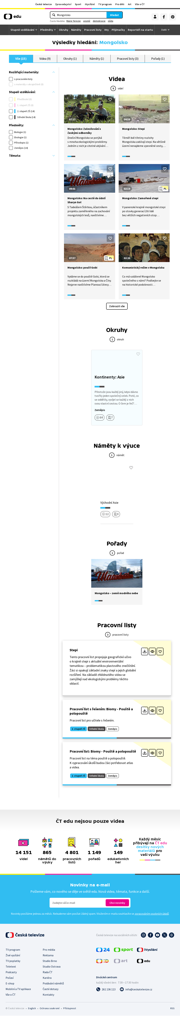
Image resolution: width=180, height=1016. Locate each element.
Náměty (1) (96, 59)
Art (129, 4)
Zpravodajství (63, 4)
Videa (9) (45, 59)
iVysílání (90, 4)
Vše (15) (21, 59)
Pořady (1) (158, 59)
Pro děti (119, 4)
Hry (106, 29)
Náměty (76, 29)
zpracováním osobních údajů (152, 914)
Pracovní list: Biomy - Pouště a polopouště (103, 751)
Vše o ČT (140, 4)
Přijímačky (118, 29)
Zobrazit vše (117, 306)
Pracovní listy (92, 29)
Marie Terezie (73, 20)
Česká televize (43, 4)
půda (110, 20)
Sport (78, 4)
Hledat (114, 15)
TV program (105, 4)
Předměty (46, 29)
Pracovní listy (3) (128, 59)
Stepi (74, 650)
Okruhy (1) (70, 59)
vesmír (86, 20)
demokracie (99, 20)
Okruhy (63, 29)
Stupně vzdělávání (22, 29)
